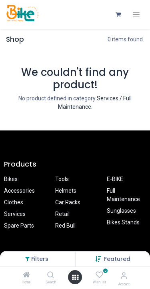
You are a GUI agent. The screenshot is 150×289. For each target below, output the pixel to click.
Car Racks (67, 202)
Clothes (13, 202)
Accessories (19, 190)
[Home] (26, 275)
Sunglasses (121, 211)
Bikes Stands (123, 222)
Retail (62, 214)
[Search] (50, 275)
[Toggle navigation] (136, 14)
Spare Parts (19, 225)
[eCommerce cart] (118, 14)
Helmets (65, 190)
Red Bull (65, 225)
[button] (117, 259)
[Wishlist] (99, 275)
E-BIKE (115, 179)
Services (15, 214)
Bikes (11, 179)
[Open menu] (75, 277)
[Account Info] (124, 275)
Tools (62, 179)
